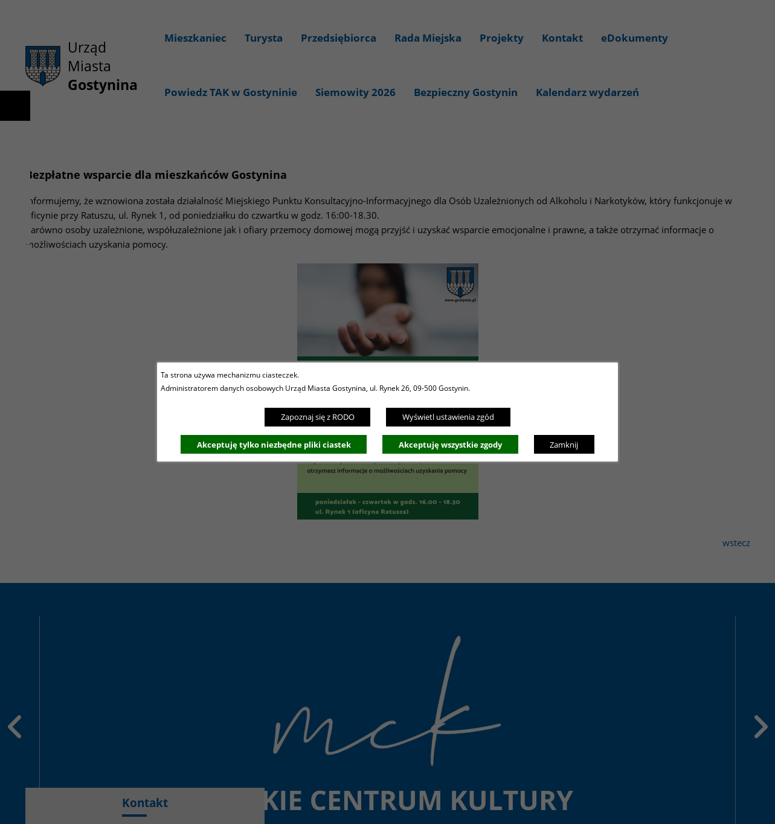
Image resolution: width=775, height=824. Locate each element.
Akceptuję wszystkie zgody (450, 444)
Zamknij (564, 444)
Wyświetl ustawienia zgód (448, 416)
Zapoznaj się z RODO (318, 416)
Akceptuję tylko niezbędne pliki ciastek (274, 444)
